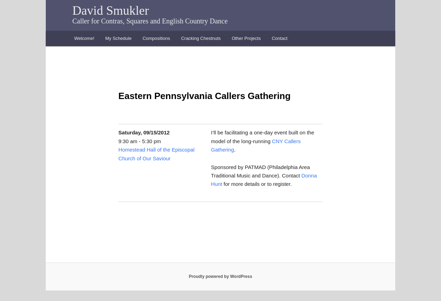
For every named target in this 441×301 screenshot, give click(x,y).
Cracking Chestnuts (200, 38)
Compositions (156, 38)
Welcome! (84, 38)
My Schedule (118, 38)
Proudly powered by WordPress (220, 276)
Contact (280, 38)
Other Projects (246, 38)
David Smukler (110, 11)
